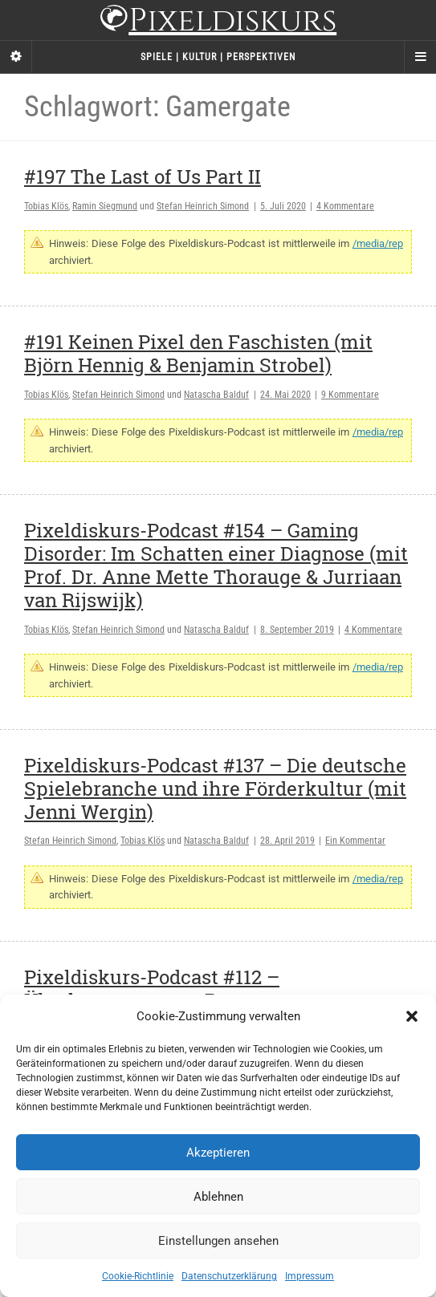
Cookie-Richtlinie (137, 1276)
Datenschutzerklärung (229, 1276)
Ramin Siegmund (104, 206)
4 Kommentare (345, 206)
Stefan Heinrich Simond (203, 206)
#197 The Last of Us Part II (142, 176)
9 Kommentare (350, 394)
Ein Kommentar (355, 840)
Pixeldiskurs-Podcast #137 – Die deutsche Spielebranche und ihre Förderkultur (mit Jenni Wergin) (215, 788)
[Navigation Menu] (420, 57)
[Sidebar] (16, 57)
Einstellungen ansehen (218, 1241)
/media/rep (377, 243)
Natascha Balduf (216, 394)
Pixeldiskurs (218, 22)
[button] (412, 1016)
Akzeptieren (218, 1152)
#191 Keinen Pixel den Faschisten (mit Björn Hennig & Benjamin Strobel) (198, 353)
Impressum (309, 1276)
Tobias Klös (46, 206)
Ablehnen (218, 1197)
